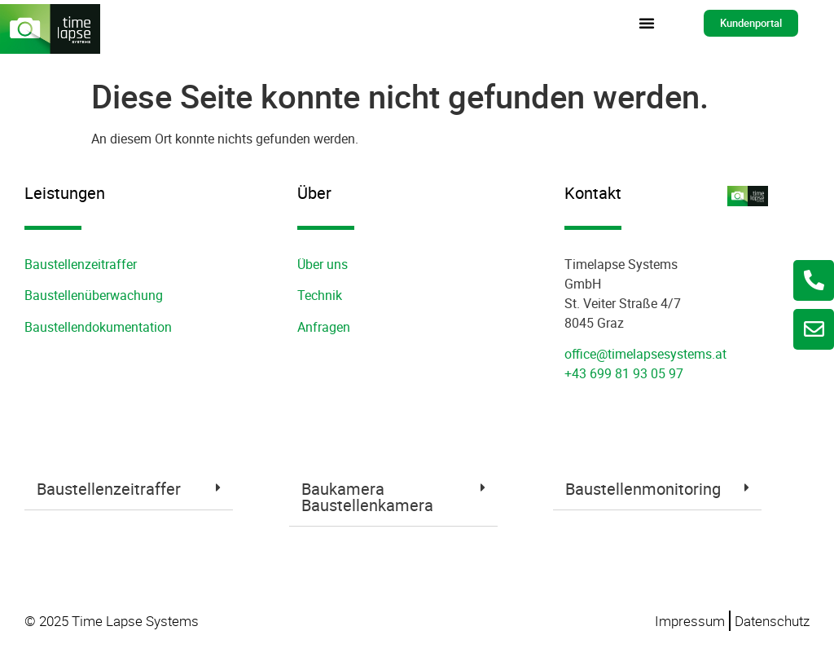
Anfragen (323, 327)
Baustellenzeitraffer (80, 264)
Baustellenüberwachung (93, 295)
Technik (319, 295)
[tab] (128, 489)
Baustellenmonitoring (643, 489)
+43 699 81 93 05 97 (623, 373)
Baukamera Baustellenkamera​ (367, 497)
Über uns (322, 264)
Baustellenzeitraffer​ (109, 489)
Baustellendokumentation (98, 327)
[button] (646, 23)
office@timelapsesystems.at (645, 354)
